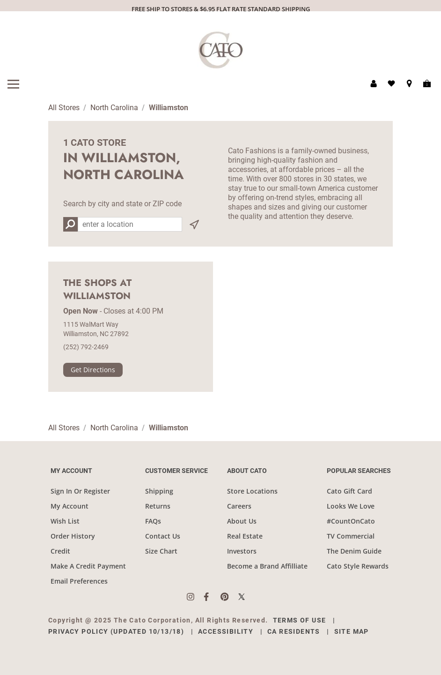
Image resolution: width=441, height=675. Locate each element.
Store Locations (252, 491)
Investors (242, 551)
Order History (73, 536)
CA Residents (293, 631)
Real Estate (245, 536)
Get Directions (93, 369)
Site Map (351, 631)
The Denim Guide (354, 551)
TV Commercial (351, 536)
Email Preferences (79, 581)
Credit (60, 551)
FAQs (153, 521)
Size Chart (161, 551)
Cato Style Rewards (358, 566)
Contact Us (162, 536)
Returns (157, 506)
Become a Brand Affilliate (267, 566)
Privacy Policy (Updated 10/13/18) (116, 631)
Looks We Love (351, 506)
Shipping (159, 491)
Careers (239, 506)
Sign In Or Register (80, 491)
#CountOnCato (351, 521)
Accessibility (225, 631)
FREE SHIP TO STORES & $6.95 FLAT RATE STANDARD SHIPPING (221, 9)
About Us (242, 521)
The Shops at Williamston (97, 290)
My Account (69, 506)
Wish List (65, 521)
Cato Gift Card (349, 491)
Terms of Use (299, 620)
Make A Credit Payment (88, 566)
